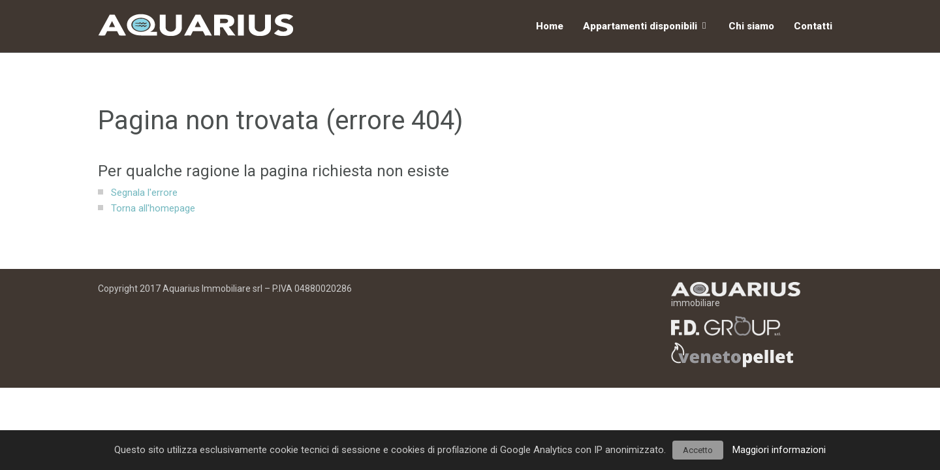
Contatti (813, 26)
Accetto (698, 450)
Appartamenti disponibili (640, 26)
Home (549, 26)
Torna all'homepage (153, 208)
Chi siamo (751, 26)
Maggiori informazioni (779, 450)
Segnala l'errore (144, 192)
